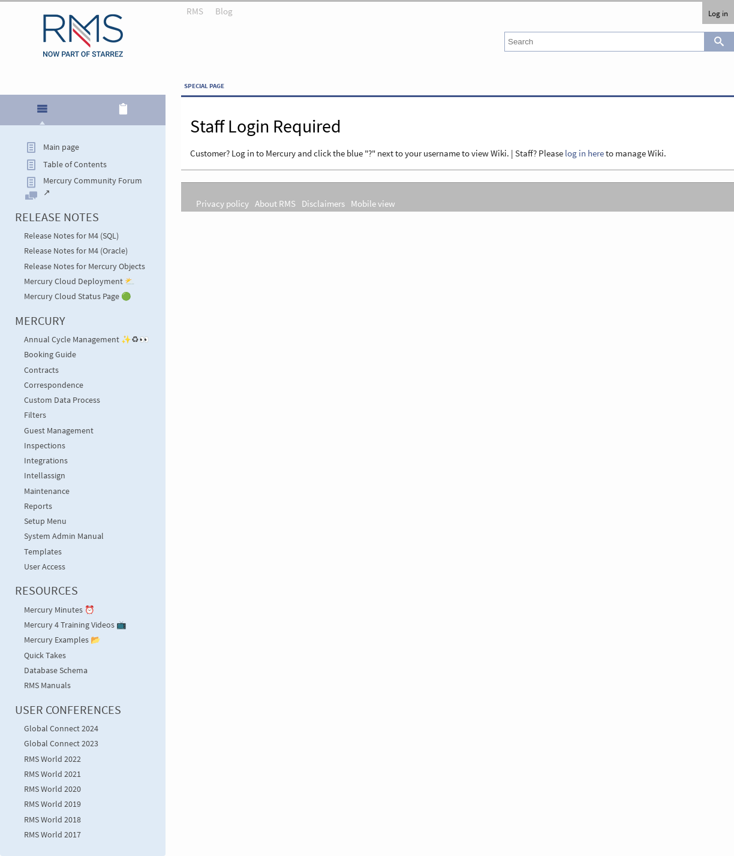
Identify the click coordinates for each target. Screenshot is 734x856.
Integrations (46, 461)
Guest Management (59, 431)
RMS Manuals (47, 685)
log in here (584, 153)
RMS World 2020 (52, 789)
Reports (38, 506)
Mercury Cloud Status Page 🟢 (77, 296)
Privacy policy (222, 203)
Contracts (41, 370)
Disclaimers (323, 203)
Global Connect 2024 (61, 729)
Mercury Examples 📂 (62, 640)
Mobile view (373, 203)
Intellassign (44, 476)
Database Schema (56, 670)
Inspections (44, 446)
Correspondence (53, 385)
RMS (194, 11)
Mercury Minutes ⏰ (59, 610)
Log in (718, 13)
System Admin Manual (64, 536)
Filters (35, 415)
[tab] (42, 111)
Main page (61, 147)
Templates (43, 552)
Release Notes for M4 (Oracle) (76, 251)
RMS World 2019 (52, 804)
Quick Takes (45, 655)
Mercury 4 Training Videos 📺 (75, 625)
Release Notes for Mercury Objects (84, 266)
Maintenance (47, 491)
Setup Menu (45, 521)
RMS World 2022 (52, 759)
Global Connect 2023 (61, 744)
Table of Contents (75, 164)
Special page (204, 86)
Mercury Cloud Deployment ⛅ (79, 281)
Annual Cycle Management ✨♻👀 (86, 339)
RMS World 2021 (52, 774)
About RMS (275, 203)
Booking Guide (50, 354)
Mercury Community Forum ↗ (92, 187)
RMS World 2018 (52, 820)
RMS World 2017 (52, 835)
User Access (44, 567)
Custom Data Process (62, 400)
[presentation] (42, 114)
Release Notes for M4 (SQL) (71, 236)
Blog (224, 11)
